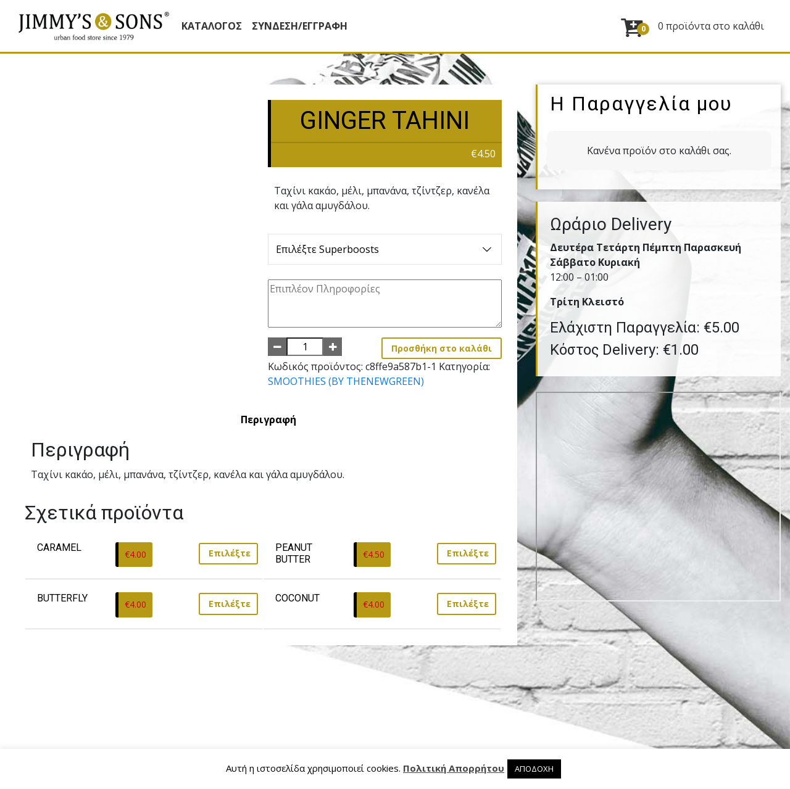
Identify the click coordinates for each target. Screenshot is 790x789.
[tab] (268, 419)
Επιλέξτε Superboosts (385, 249)
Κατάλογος (211, 26)
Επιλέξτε (230, 553)
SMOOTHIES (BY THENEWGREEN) (346, 381)
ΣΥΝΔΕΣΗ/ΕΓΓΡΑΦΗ (299, 26)
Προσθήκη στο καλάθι (441, 348)
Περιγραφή (268, 419)
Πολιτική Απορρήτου (453, 768)
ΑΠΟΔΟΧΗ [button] (534, 768)
